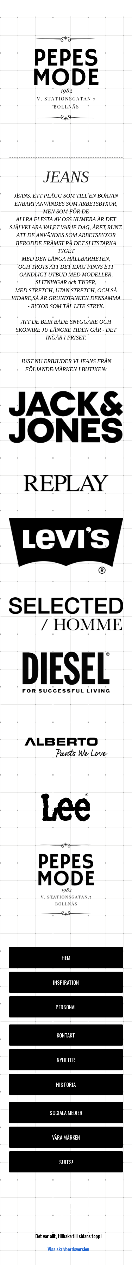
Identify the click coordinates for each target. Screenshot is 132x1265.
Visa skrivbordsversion (68, 1249)
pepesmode (22, 8)
